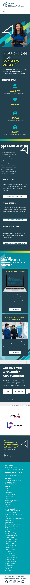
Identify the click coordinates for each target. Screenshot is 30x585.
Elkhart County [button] (10, 528)
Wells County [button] (9, 565)
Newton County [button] (10, 549)
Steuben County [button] (10, 561)
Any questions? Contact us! (11, 400)
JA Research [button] (9, 492)
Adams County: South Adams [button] (14, 518)
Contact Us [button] (8, 455)
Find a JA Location (11, 571)
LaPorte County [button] (10, 543)
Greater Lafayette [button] (11, 534)
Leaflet (12, 405)
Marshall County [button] (10, 545)
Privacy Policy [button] (21, 576)
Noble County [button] (9, 551)
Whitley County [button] (10, 569)
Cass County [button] (9, 522)
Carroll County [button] (10, 520)
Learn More (15, 309)
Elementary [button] (9, 502)
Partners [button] (8, 478)
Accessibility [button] (7, 578)
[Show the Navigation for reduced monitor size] (3, 11)
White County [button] (9, 567)
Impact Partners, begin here (15, 243)
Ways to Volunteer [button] (11, 467)
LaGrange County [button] (10, 541)
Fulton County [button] (10, 530)
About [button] (7, 486)
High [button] (6, 506)
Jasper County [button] (9, 538)
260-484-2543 (8, 457)
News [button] (7, 498)
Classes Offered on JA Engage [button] (14, 469)
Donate (7, 391)
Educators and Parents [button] (13, 472)
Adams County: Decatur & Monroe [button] (13, 515)
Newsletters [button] (9, 496)
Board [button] (7, 490)
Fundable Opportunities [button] (13, 480)
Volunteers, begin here (15, 219)
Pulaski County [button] (10, 555)
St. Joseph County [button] (11, 557)
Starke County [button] (9, 559)
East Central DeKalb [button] (11, 526)
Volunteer (19, 391)
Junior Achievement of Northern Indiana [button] (12, 511)
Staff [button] (6, 488)
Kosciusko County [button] (11, 539)
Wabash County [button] (10, 563)
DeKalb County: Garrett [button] (12, 524)
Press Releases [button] (10, 494)
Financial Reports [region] (10, 484)
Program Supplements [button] (12, 474)
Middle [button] (7, 504)
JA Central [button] (23, 578)
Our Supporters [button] (10, 482)
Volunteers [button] (9, 466)
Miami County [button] (9, 547)
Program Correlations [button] (12, 476)
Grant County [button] (9, 532)
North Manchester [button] (11, 553)
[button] (7, 581)
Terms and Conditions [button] (10, 576)
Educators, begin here (15, 196)
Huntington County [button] (11, 535)
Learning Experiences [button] (13, 501)
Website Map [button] (15, 578)
